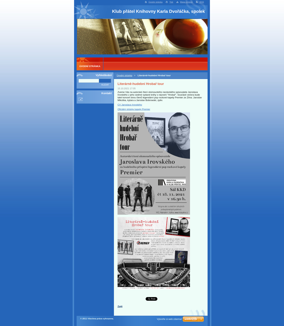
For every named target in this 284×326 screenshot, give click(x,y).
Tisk (171, 2)
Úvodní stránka (155, 2)
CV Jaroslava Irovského (130, 104)
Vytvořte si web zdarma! (169, 319)
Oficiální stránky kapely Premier (134, 109)
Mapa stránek (186, 2)
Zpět (120, 306)
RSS (202, 2)
